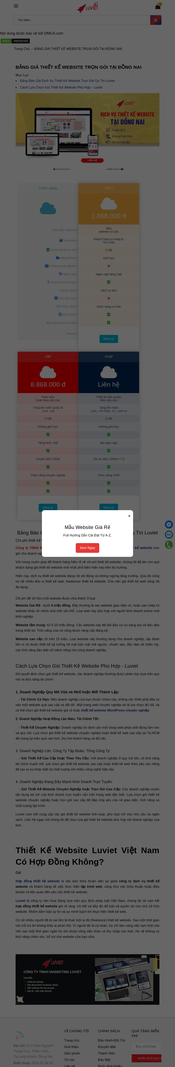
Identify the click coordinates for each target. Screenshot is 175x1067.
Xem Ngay (87, 548)
